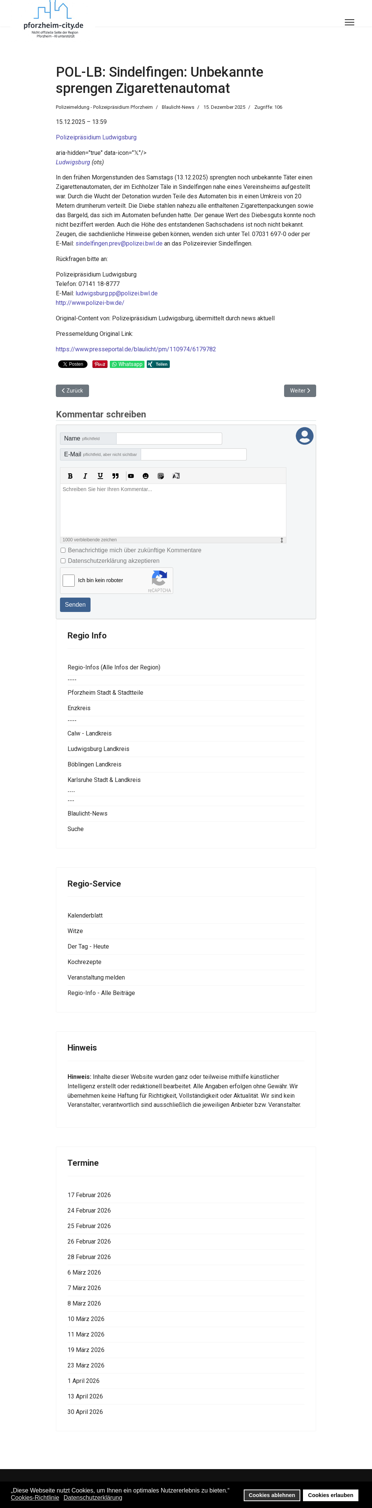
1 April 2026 (84, 1380)
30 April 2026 (85, 1411)
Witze (75, 931)
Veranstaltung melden (96, 977)
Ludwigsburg (73, 162)
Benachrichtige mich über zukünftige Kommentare (134, 550)
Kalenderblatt (85, 915)
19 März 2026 (86, 1349)
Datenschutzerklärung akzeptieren (114, 561)
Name (82, 438)
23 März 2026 (86, 1365)
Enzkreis (79, 708)
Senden (75, 604)
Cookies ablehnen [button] (272, 1495)
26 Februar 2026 (89, 1241)
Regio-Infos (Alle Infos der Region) (114, 667)
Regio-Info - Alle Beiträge (101, 993)
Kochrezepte (84, 962)
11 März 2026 (86, 1334)
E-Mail (100, 454)
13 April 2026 (85, 1396)
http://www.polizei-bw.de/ (90, 302)
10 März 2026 (86, 1319)
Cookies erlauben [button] (331, 1495)
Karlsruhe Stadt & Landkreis (104, 779)
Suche (76, 829)
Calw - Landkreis (90, 733)
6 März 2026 (84, 1272)
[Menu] (349, 22)
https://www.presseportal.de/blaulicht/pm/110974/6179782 (136, 349)
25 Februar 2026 (89, 1226)
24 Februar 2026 (89, 1210)
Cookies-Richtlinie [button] (35, 1497)
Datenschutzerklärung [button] (92, 1497)
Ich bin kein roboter (100, 580)
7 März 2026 (84, 1288)
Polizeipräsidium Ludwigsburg (96, 137)
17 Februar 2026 (89, 1195)
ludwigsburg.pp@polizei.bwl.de (116, 293)
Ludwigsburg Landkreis (98, 748)
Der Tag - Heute (88, 946)
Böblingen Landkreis (94, 764)
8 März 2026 (84, 1303)
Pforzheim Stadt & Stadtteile (105, 692)
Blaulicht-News (178, 107)
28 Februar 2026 (89, 1257)
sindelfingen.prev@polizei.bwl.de (119, 243)
